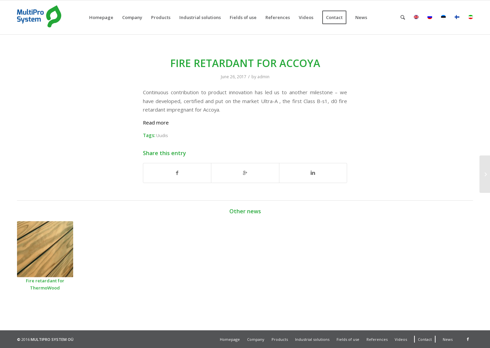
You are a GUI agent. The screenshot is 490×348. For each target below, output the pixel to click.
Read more (156, 122)
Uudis (162, 135)
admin (263, 77)
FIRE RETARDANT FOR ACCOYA (245, 63)
